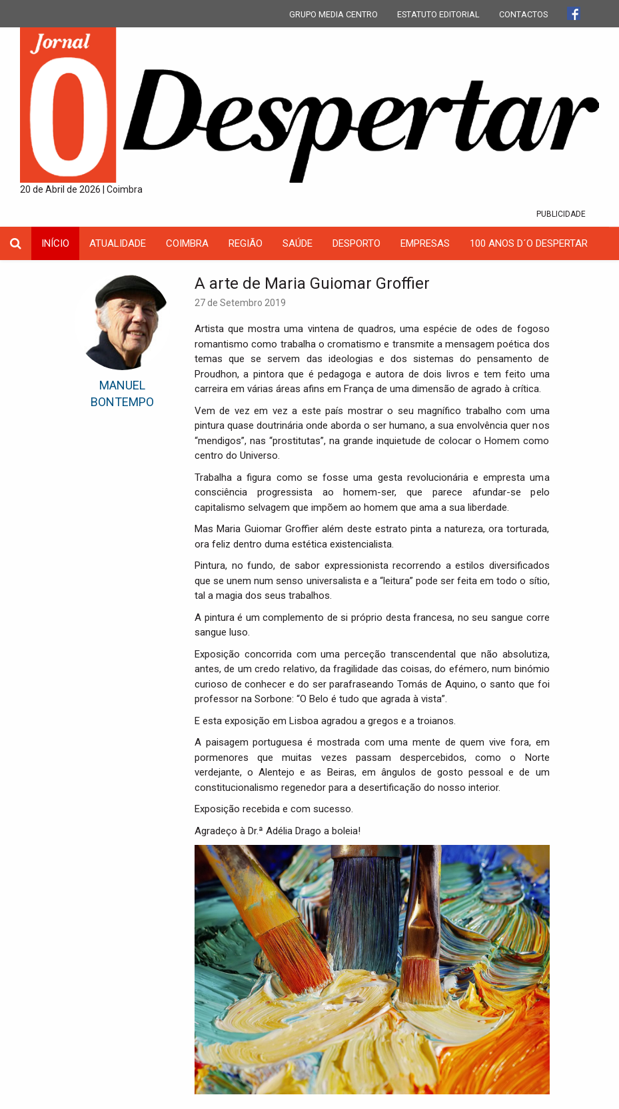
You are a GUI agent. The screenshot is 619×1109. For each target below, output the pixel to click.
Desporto (356, 243)
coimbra (187, 243)
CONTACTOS (523, 14)
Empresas (425, 243)
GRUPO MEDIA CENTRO (333, 14)
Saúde (297, 243)
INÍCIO (55, 243)
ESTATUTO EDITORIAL (438, 14)
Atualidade (117, 243)
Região (246, 243)
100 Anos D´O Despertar (529, 243)
